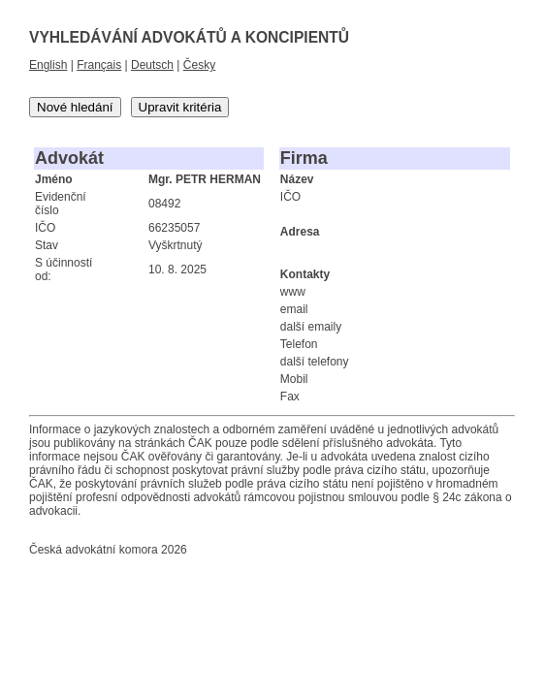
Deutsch (152, 65)
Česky (199, 65)
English (48, 65)
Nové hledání (75, 107)
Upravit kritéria (180, 107)
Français (99, 65)
